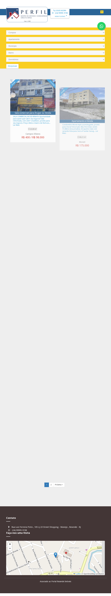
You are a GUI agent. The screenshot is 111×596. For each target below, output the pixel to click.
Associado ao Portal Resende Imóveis (55, 581)
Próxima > (59, 485)
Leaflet (76, 574)
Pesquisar (12, 66)
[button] (55, 555)
